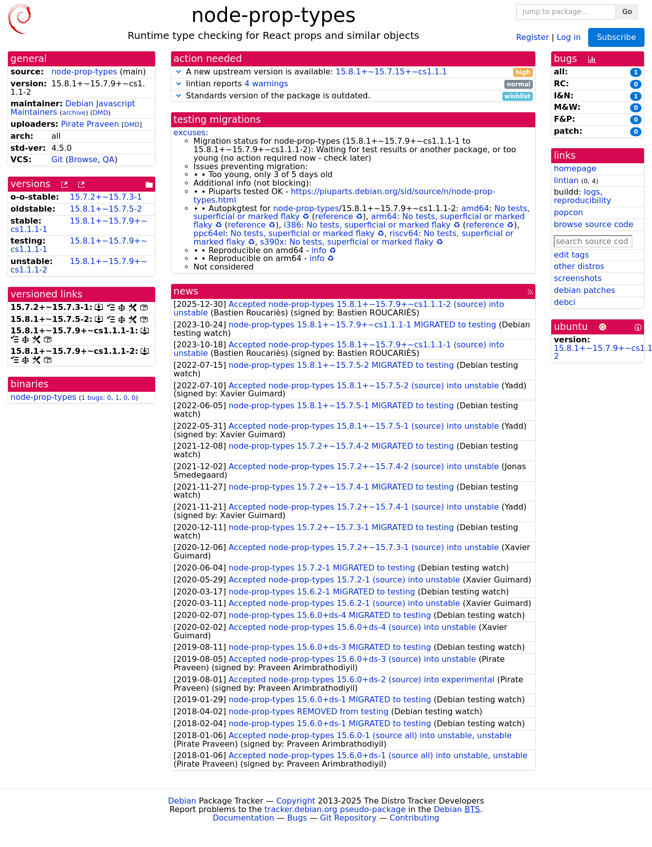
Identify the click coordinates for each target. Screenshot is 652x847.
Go (627, 11)
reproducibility (582, 200)
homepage (575, 168)
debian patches (584, 290)
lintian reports (353, 84)
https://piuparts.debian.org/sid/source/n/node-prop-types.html (344, 196)
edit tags (571, 255)
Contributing (414, 818)
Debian (182, 801)
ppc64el (209, 233)
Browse (82, 159)
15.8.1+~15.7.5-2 (106, 209)
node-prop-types (84, 71)
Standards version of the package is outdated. (353, 96)
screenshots (578, 278)
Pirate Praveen (90, 124)
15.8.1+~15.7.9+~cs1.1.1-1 (78, 225)
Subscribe (616, 37)
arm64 (384, 216)
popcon (568, 212)
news (186, 291)
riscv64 (404, 233)
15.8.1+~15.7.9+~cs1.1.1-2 (78, 266)
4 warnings (266, 83)
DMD (100, 112)
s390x (272, 242)
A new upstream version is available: (353, 72)
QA (109, 159)
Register (532, 36)
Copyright (295, 801)
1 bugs (92, 397)
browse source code (593, 224)
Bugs (297, 818)
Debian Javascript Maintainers (72, 108)
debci (564, 302)
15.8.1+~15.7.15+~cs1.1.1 (391, 71)
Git (57, 159)
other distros (579, 266)
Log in (569, 36)
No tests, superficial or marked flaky (378, 225)
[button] (178, 71)
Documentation (243, 818)
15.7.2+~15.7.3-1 (106, 197)
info (318, 250)
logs (592, 192)
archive (74, 112)
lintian (566, 180)
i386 (292, 225)
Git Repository (348, 818)
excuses (190, 132)
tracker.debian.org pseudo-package (335, 809)
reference (334, 216)
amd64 (475, 208)
